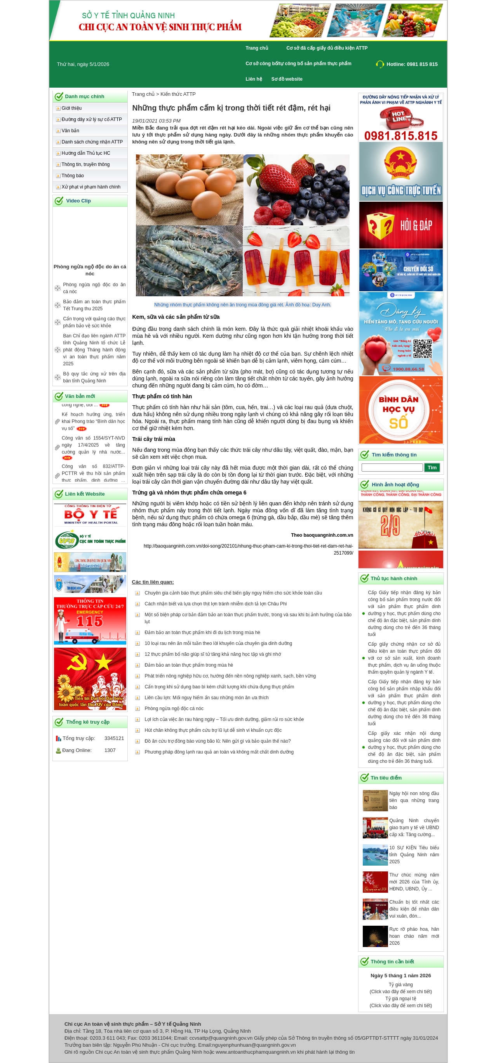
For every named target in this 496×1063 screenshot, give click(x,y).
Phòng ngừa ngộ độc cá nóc (174, 708)
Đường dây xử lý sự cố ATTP (89, 119)
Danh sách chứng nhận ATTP (89, 142)
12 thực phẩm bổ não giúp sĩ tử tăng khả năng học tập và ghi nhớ (213, 654)
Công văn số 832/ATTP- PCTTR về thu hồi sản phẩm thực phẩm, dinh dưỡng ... (93, 478)
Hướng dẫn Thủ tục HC (83, 153)
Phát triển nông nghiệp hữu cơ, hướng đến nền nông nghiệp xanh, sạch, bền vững (230, 676)
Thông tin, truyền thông (83, 164)
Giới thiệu (69, 108)
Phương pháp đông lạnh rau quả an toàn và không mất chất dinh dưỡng (219, 752)
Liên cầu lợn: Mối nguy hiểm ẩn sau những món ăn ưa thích (207, 697)
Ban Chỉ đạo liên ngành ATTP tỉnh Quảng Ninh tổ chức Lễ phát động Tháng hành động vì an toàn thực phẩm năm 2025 (94, 349)
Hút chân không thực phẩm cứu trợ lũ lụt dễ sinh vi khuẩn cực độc (213, 730)
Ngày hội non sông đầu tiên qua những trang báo (414, 800)
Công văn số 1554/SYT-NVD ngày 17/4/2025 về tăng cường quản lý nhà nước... (93, 450)
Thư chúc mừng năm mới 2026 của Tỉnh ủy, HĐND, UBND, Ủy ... (414, 882)
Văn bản (67, 130)
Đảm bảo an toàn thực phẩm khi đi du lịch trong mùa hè (202, 632)
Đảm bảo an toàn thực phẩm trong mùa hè (189, 665)
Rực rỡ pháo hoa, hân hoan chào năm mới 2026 (414, 936)
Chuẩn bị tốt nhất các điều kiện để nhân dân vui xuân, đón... (414, 909)
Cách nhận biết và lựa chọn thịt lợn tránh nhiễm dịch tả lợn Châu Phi (216, 604)
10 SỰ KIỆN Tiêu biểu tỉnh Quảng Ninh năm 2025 (414, 854)
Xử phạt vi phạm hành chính (88, 187)
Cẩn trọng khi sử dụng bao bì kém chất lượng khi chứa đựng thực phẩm (219, 687)
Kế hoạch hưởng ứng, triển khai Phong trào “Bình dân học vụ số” (93, 426)
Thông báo (70, 175)
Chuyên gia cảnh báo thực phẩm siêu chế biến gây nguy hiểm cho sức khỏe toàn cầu (233, 593)
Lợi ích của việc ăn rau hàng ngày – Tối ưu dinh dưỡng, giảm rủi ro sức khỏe (224, 719)
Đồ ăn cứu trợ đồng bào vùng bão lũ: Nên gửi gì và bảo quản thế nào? (218, 741)
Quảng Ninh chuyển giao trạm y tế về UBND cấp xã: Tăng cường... (414, 827)
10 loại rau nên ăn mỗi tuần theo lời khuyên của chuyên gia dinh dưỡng (218, 643)
